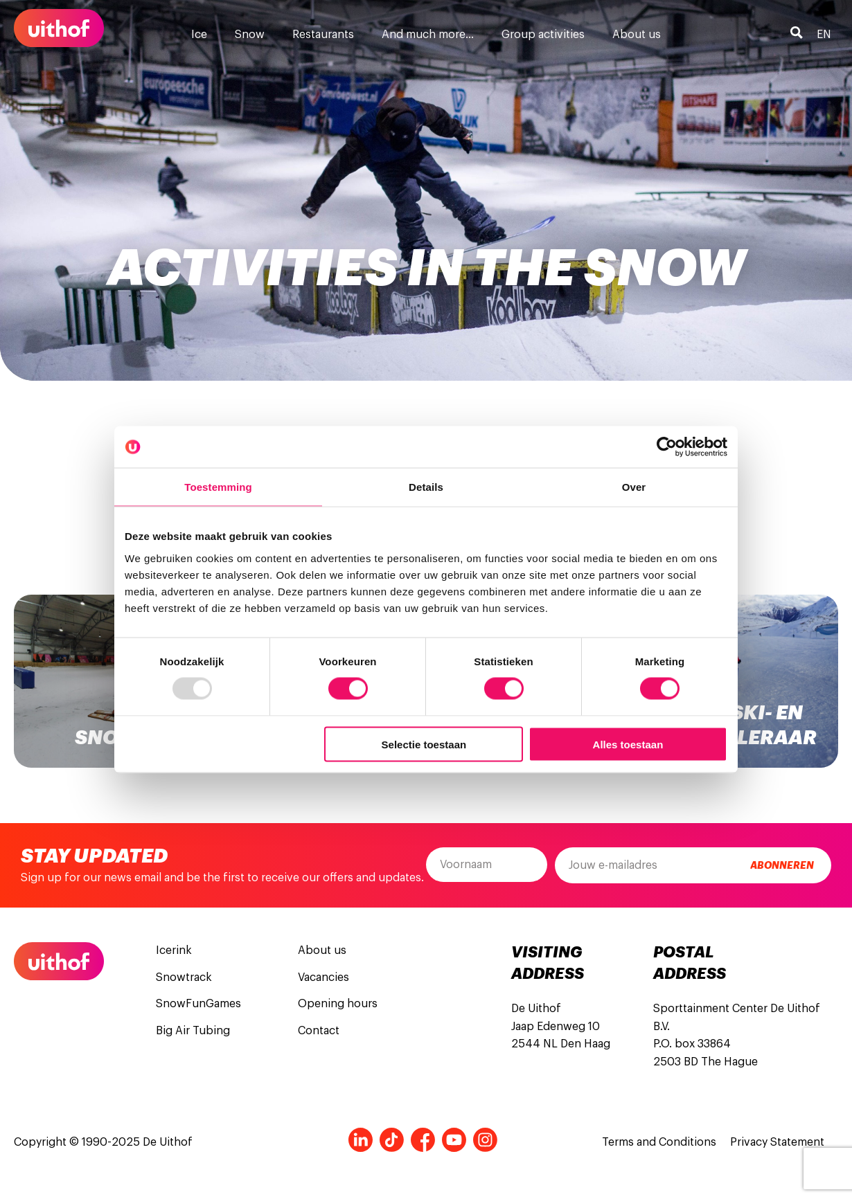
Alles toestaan (628, 744)
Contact (318, 1030)
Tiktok (392, 1140)
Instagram (485, 1140)
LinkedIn (360, 1140)
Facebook (423, 1140)
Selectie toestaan (424, 744)
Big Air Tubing (193, 1030)
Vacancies (323, 977)
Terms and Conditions (659, 1142)
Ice (199, 34)
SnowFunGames (198, 1003)
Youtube (454, 1140)
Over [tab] (634, 487)
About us (636, 34)
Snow (250, 34)
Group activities (543, 34)
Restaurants (323, 34)
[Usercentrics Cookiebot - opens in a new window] (666, 447)
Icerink (174, 950)
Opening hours (338, 1003)
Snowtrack (184, 977)
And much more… (428, 34)
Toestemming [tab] (218, 487)
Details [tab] (426, 487)
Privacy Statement (777, 1142)
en (824, 34)
